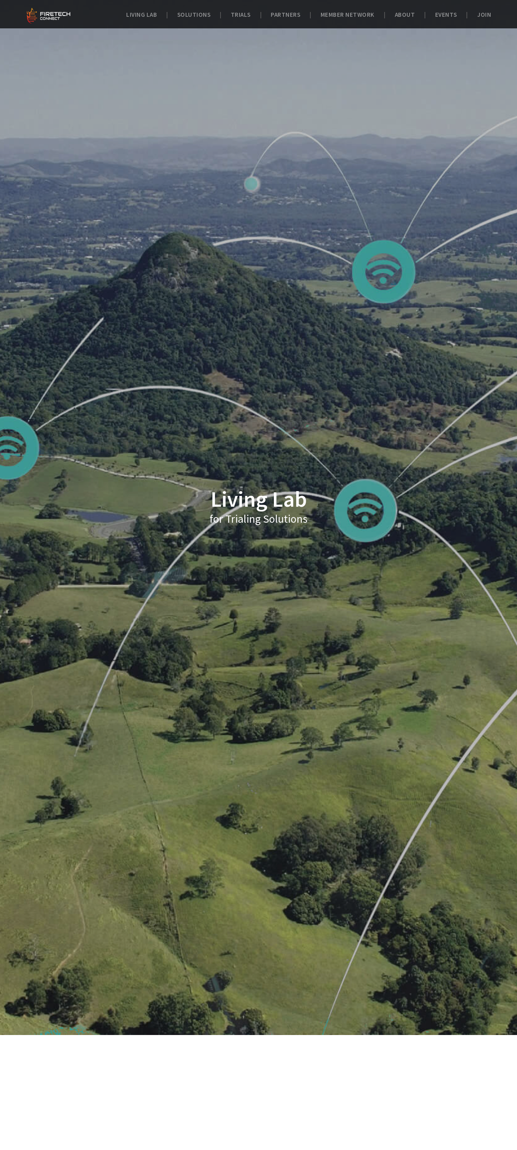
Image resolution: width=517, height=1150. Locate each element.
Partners (285, 14)
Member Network (347, 14)
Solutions (194, 14)
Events (446, 14)
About (405, 14)
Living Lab (141, 14)
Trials (241, 14)
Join (484, 14)
